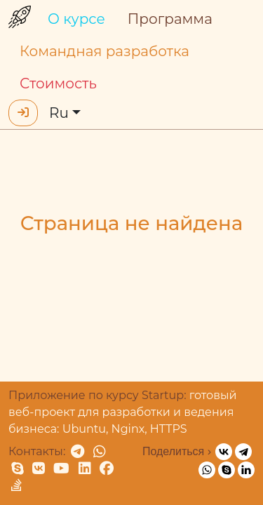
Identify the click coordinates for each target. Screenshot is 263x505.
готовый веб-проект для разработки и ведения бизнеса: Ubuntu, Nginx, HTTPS (122, 412)
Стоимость (58, 83)
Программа (170, 19)
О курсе (76, 19)
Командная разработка (104, 51)
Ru (59, 113)
